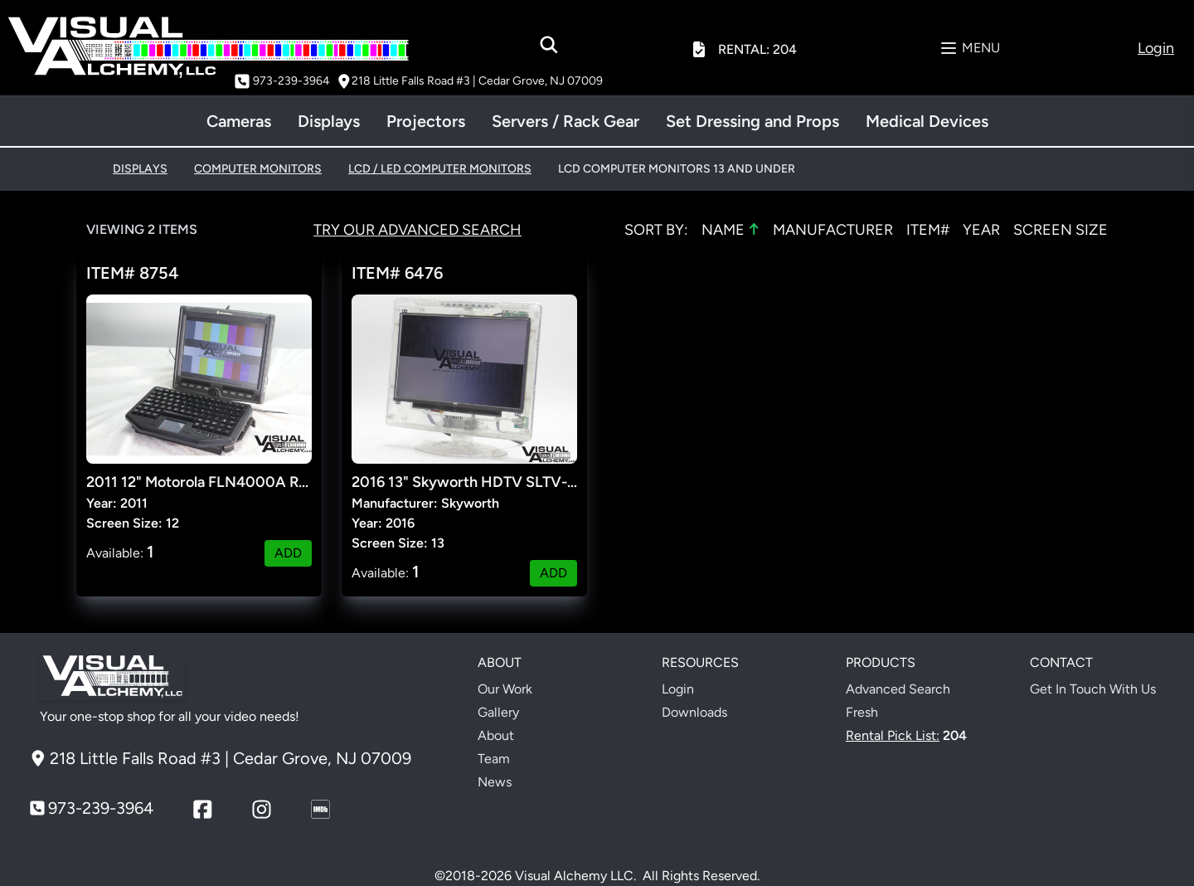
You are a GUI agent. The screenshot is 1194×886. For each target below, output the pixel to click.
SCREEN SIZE (1060, 230)
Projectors (425, 121)
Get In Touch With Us (1093, 689)
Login (678, 689)
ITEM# (927, 230)
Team (494, 759)
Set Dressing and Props (752, 121)
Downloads (694, 712)
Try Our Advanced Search (417, 230)
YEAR (981, 230)
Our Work (505, 689)
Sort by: (656, 230)
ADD (288, 553)
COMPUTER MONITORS (258, 169)
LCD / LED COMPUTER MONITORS (439, 169)
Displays (329, 121)
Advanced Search (898, 689)
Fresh (862, 712)
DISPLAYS (140, 169)
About (496, 735)
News (495, 782)
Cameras (238, 121)
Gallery (498, 712)
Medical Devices (927, 121)
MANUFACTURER (833, 230)
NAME (730, 229)
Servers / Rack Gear (565, 121)
